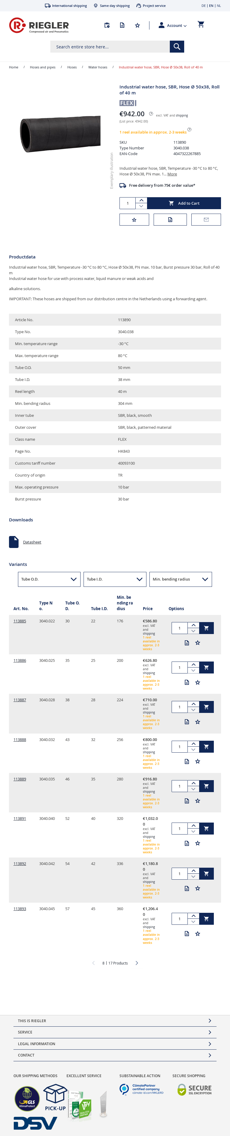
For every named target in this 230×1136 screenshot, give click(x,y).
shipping (182, 115)
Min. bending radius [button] (171, 579)
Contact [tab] (26, 1055)
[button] (177, 25)
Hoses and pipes (42, 67)
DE (204, 5)
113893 (19, 908)
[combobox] (117, 47)
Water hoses (97, 67)
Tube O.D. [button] (30, 579)
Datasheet (32, 542)
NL (219, 5)
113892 (19, 863)
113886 (19, 660)
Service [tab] (25, 1032)
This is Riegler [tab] (32, 1020)
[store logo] (39, 25)
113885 (19, 621)
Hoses (72, 67)
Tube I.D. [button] (95, 579)
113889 (19, 779)
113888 (19, 739)
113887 (19, 699)
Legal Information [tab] (36, 1043)
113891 (19, 818)
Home (13, 67)
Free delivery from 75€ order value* (162, 185)
